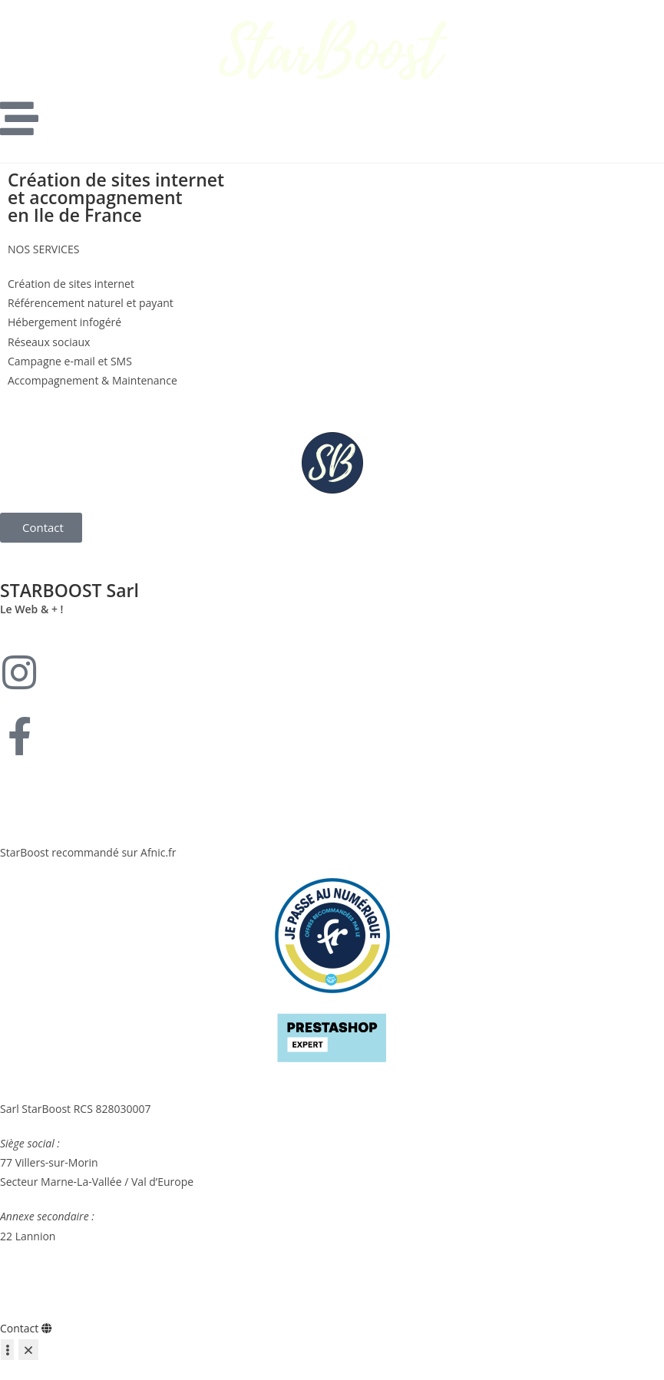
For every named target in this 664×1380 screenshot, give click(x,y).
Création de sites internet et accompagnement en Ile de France (116, 197)
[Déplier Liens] (7, 1350)
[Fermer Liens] (28, 1350)
